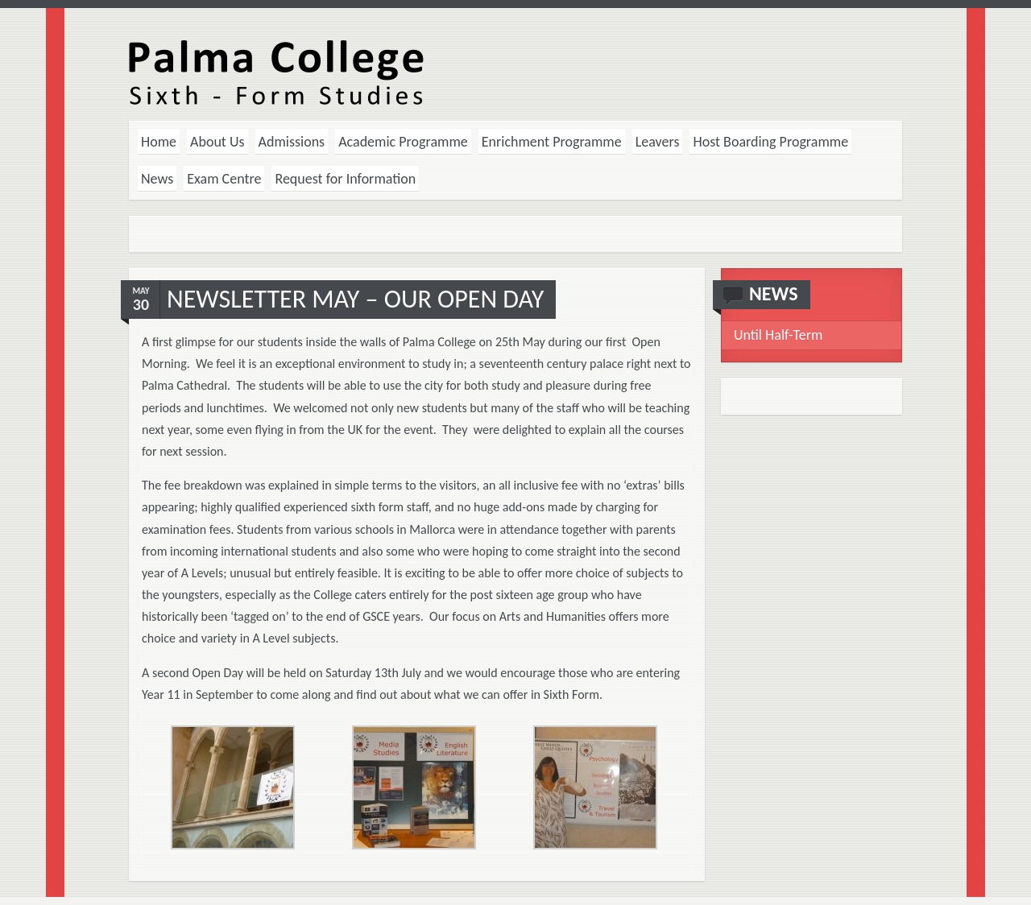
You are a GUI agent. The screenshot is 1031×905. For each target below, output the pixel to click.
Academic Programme (403, 142)
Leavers (658, 142)
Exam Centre (224, 179)
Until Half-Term (778, 335)
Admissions (292, 142)
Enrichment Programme (552, 142)
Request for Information (345, 179)
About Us (217, 142)
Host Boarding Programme (770, 142)
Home (158, 142)
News (157, 179)
